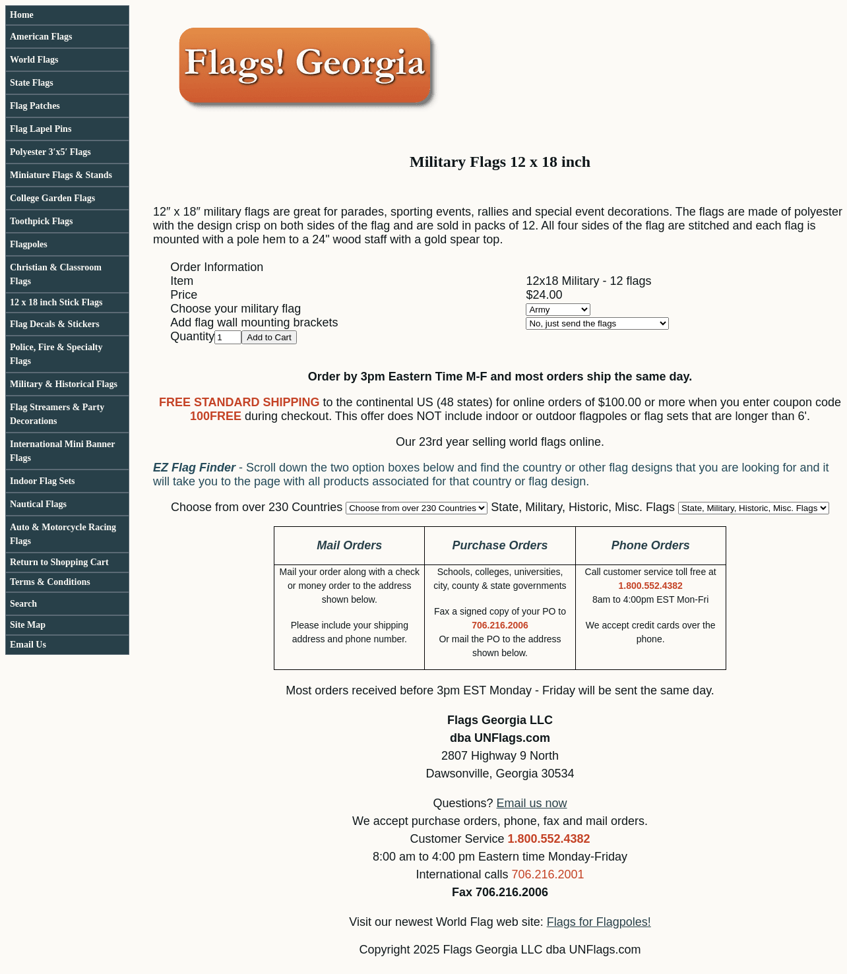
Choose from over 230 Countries (256, 507)
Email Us (28, 645)
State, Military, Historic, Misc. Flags (583, 507)
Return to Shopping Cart (59, 562)
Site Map (28, 625)
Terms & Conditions (50, 582)
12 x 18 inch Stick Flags (56, 302)
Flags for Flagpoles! (599, 921)
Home (22, 15)
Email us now (532, 803)
